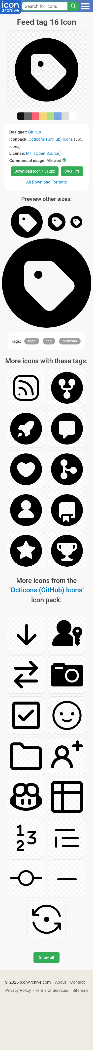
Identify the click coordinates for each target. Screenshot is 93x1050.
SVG (71, 171)
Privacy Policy (18, 990)
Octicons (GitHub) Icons (51, 139)
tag (49, 341)
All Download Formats (46, 182)
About (60, 982)
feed (31, 341)
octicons (70, 341)
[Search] (73, 6)
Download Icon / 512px (34, 171)
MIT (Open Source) (43, 153)
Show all (46, 957)
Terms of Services (51, 990)
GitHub (34, 132)
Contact (77, 982)
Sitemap (80, 990)
